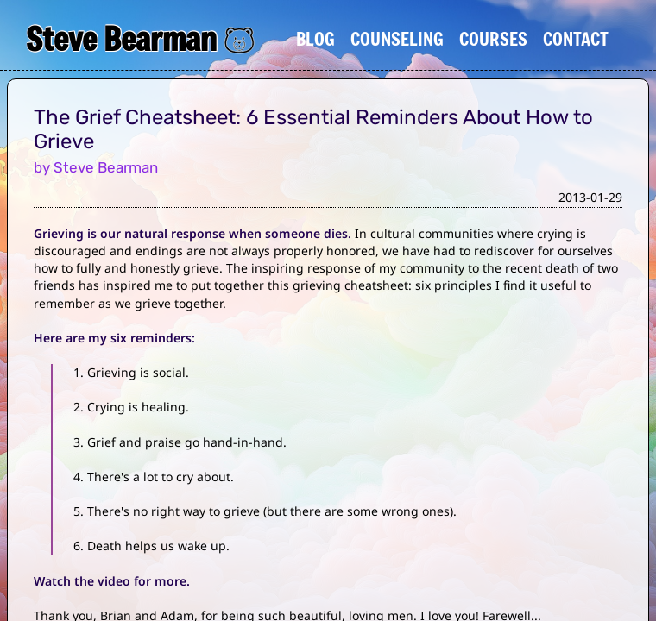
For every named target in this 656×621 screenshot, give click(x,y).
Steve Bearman (121, 39)
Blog (315, 39)
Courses (493, 39)
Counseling (397, 39)
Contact (576, 39)
